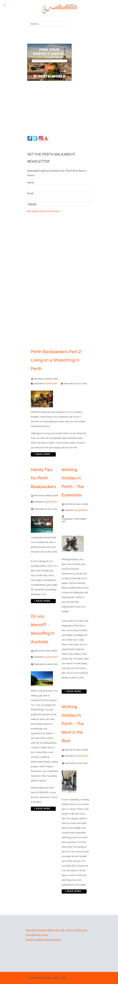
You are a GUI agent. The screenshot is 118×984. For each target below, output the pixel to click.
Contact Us (71, 930)
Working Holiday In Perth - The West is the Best (73, 723)
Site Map (43, 939)
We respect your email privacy (43, 211)
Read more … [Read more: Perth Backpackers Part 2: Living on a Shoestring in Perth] (43, 454)
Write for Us (56, 930)
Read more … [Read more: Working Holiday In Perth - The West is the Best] (74, 891)
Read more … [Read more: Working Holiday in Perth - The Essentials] (74, 691)
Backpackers (50, 383)
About (29, 930)
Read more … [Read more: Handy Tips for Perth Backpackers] (43, 601)
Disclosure (31, 939)
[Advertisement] (45, 107)
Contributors (41, 930)
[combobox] (46, 24)
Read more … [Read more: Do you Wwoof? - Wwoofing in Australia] (43, 808)
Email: (30, 193)
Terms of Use (41, 935)
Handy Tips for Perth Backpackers (43, 478)
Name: (30, 182)
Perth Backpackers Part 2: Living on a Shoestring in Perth (56, 360)
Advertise (56, 939)
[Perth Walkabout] (59, 8)
